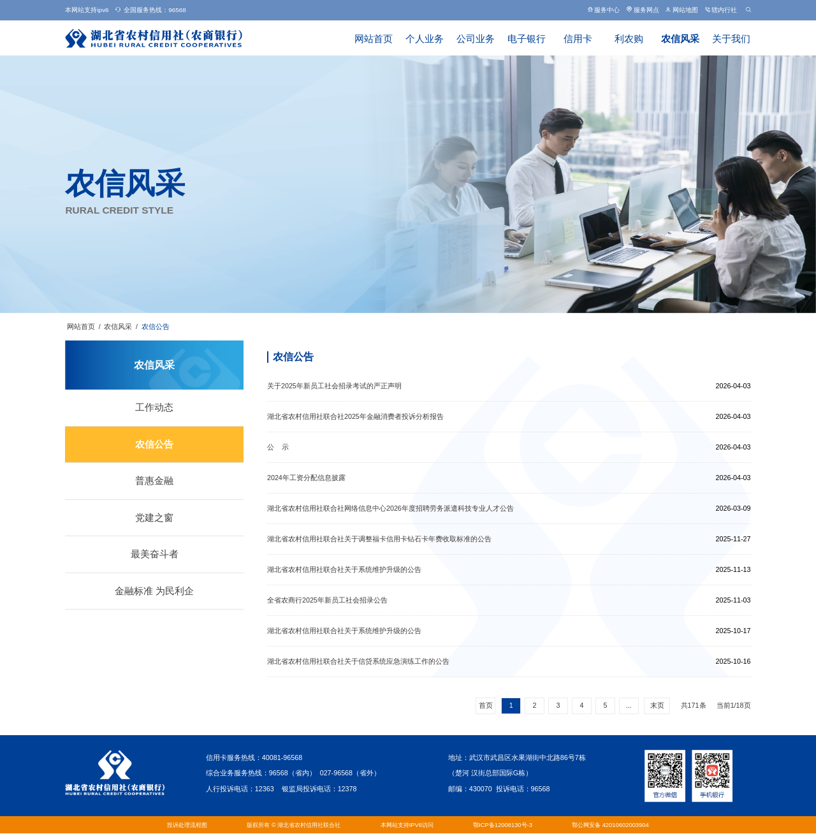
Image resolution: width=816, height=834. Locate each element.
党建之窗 (154, 518)
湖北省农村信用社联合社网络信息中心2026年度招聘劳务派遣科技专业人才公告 (390, 508)
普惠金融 (154, 481)
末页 (657, 705)
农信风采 (680, 39)
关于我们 (731, 39)
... (629, 705)
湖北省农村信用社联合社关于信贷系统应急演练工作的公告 (358, 661)
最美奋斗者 (154, 554)
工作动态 (154, 407)
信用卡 (578, 39)
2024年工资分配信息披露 (306, 477)
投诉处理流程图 (187, 824)
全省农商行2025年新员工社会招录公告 (327, 600)
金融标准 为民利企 (154, 591)
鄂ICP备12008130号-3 (502, 824)
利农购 (629, 39)
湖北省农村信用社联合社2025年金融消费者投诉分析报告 (355, 416)
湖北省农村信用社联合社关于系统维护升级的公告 (344, 569)
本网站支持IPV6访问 (407, 824)
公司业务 (475, 39)
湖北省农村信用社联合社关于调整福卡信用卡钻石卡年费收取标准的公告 (379, 539)
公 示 (278, 447)
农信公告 (156, 326)
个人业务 (424, 39)
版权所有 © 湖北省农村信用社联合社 (293, 824)
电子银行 (526, 39)
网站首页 (373, 39)
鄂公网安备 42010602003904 (610, 824)
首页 (486, 705)
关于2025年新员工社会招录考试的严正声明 (334, 386)
